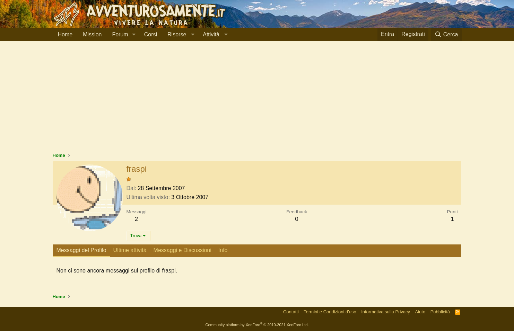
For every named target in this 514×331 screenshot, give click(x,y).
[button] (134, 34)
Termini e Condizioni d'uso (330, 311)
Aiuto (420, 311)
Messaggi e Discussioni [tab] (182, 250)
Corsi (150, 34)
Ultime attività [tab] (130, 250)
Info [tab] (223, 250)
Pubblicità (440, 311)
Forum (120, 34)
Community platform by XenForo (257, 325)
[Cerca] (446, 34)
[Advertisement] (257, 100)
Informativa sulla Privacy (385, 311)
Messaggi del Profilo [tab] (81, 250)
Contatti (291, 311)
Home (65, 34)
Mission (92, 34)
